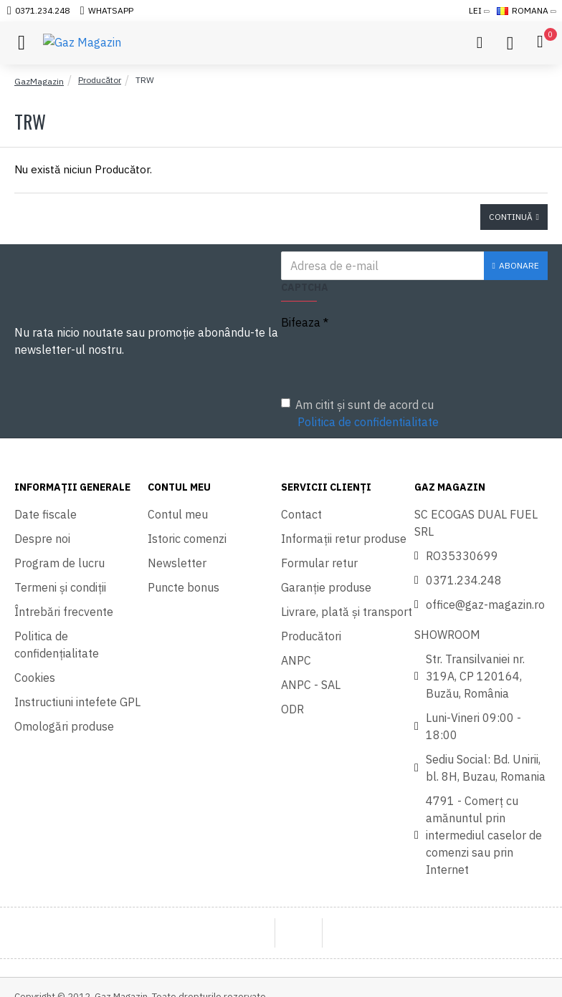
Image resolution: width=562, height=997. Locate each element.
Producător (99, 79)
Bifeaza (300, 322)
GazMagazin (39, 81)
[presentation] (381, 360)
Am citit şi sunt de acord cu (361, 414)
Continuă (511, 216)
